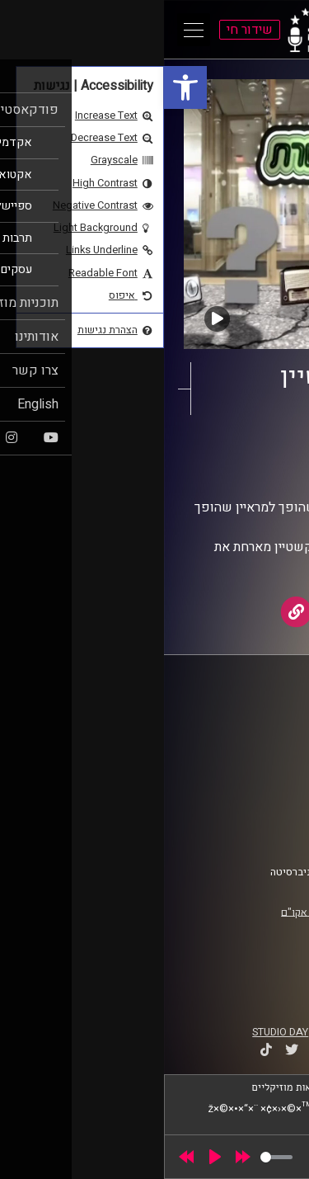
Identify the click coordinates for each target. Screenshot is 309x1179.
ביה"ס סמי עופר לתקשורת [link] (225, 719)
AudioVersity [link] (187, 468)
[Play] (51, 1157)
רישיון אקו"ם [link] (144, 911)
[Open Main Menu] (29, 29)
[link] (21, 87)
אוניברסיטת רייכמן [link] (239, 735)
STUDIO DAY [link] (116, 1032)
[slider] (112, 1157)
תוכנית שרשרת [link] (214, 453)
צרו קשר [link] (263, 832)
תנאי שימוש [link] (254, 801)
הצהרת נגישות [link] (250, 816)
